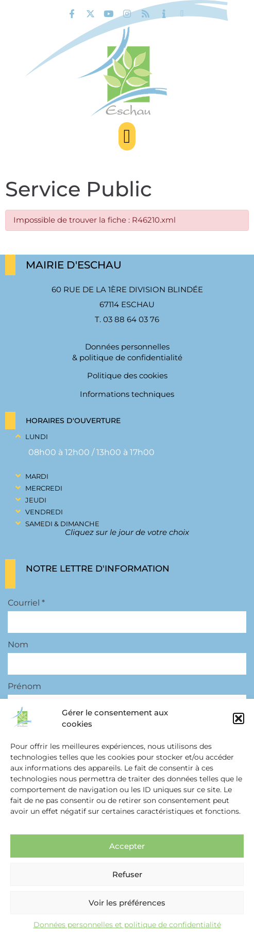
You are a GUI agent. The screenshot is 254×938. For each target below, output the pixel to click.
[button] (238, 718)
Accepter (127, 846)
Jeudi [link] (35, 500)
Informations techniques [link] (127, 394)
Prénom (24, 686)
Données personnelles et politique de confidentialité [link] (127, 924)
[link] (72, 14)
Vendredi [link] (44, 512)
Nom (18, 645)
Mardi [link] (36, 476)
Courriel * (26, 603)
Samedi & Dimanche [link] (62, 524)
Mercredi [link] (43, 488)
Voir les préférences (127, 903)
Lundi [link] (36, 436)
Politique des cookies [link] (127, 375)
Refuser (127, 874)
